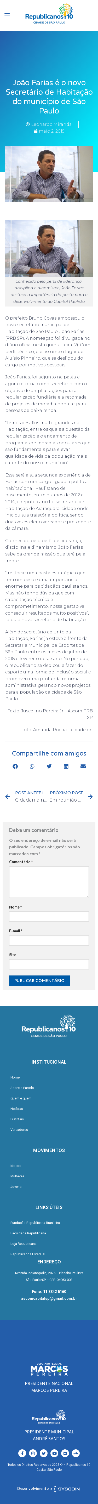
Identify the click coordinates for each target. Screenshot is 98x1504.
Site (12, 954)
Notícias (16, 1109)
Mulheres (17, 1176)
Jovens (15, 1187)
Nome (15, 907)
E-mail (15, 931)
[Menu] (7, 13)
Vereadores (19, 1130)
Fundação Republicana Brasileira (35, 1223)
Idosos (15, 1166)
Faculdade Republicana (28, 1233)
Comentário (21, 862)
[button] (15, 767)
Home (15, 1077)
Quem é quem (20, 1098)
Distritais (17, 1119)
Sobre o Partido (22, 1088)
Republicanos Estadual (27, 1254)
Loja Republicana (23, 1244)
